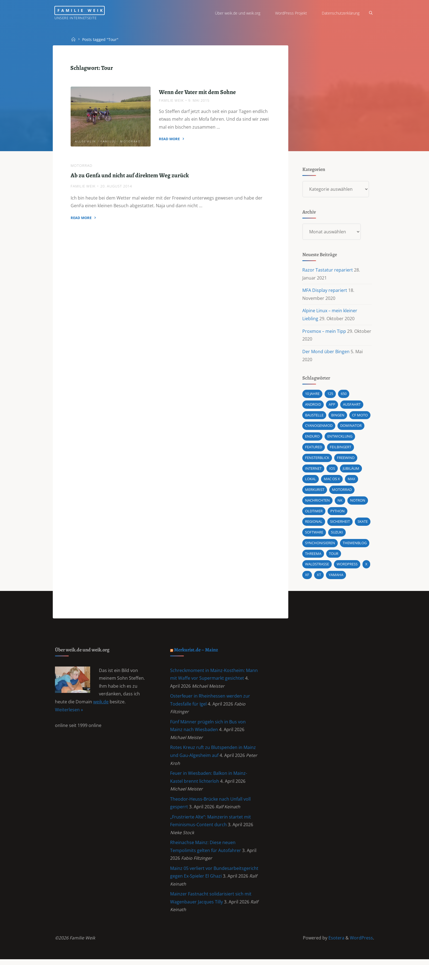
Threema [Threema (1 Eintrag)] (313, 555)
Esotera (335, 943)
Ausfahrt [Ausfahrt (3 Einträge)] (352, 405)
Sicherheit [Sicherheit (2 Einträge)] (340, 523)
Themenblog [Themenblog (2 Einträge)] (355, 545)
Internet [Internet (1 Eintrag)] (313, 470)
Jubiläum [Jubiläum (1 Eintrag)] (351, 470)
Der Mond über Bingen (326, 353)
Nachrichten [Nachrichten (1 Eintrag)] (317, 502)
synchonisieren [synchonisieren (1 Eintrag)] (320, 545)
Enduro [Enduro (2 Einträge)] (312, 437)
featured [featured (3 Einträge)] (313, 448)
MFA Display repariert (324, 291)
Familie (108, 141)
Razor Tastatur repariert (327, 271)
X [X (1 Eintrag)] (366, 566)
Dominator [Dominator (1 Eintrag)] (351, 427)
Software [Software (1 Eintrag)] (314, 534)
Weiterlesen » (69, 713)
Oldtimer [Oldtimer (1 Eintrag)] (314, 512)
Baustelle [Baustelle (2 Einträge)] (314, 416)
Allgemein (85, 141)
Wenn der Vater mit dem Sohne (197, 92)
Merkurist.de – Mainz (197, 652)
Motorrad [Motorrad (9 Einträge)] (342, 491)
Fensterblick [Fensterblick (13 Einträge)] (317, 459)
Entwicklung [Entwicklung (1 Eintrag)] (339, 437)
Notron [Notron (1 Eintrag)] (357, 502)
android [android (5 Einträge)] (313, 405)
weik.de (101, 705)
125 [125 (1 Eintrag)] (330, 394)
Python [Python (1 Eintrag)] (337, 512)
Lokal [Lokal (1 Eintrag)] (310, 480)
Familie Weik (84, 10)
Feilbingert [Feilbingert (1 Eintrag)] (340, 448)
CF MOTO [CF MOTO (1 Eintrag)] (360, 416)
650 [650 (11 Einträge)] (344, 394)
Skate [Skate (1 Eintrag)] (363, 523)
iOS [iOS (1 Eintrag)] (332, 470)
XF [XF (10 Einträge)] (307, 577)
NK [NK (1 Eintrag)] (339, 502)
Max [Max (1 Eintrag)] (351, 480)
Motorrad (130, 141)
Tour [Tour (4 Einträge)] (333, 555)
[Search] (370, 13)
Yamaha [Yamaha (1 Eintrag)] (336, 577)
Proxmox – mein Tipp (324, 332)
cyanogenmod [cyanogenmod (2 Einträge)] (319, 427)
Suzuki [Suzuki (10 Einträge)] (337, 534)
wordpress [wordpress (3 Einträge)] (347, 566)
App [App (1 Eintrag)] (332, 405)
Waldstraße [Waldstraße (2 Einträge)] (317, 566)
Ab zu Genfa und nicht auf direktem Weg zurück (130, 175)
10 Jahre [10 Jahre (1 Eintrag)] (312, 394)
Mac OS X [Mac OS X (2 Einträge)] (332, 480)
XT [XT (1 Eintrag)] (319, 577)
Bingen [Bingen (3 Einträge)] (337, 416)
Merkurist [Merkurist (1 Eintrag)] (314, 491)
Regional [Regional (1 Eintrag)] (313, 523)
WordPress (361, 943)
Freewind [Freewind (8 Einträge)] (346, 459)
